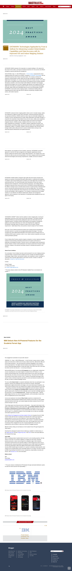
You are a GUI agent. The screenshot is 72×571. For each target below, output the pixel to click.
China (12, 6)
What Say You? (11, 551)
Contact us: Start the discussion (17, 259)
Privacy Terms (56, 558)
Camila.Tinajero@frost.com (12, 267)
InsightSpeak (11, 555)
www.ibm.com (14, 451)
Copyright (55, 554)
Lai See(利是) (21, 554)
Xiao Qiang (20, 557)
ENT (28, 6)
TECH (24, 6)
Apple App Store (10, 432)
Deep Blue (20, 552)
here (30, 432)
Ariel (31, 552)
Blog (54, 6)
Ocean (9, 557)
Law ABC (32, 555)
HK (37, 6)
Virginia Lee (20, 555)
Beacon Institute (33, 554)
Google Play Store (22, 432)
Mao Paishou (11, 554)
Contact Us (55, 559)
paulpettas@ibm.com (9, 459)
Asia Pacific (48, 6)
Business (18, 6)
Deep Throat (11, 552)
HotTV (41, 6)
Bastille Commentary (22, 551)
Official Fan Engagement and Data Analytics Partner (19, 415)
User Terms (55, 556)
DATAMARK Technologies (35, 75)
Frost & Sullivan (29, 73)
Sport (33, 6)
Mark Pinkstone (33, 551)
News (7, 6)
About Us (55, 561)
